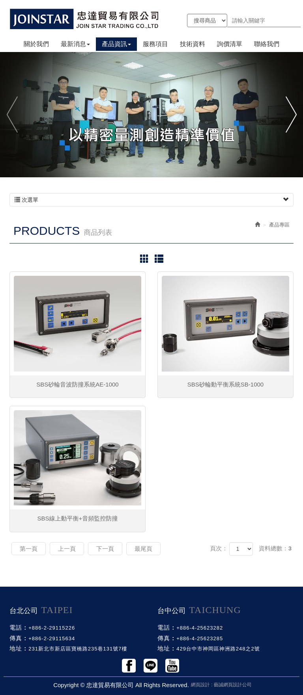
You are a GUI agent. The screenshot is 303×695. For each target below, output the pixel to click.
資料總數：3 (275, 548)
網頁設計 (200, 685)
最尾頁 (143, 548)
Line (150, 666)
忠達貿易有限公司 (84, 19)
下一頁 (105, 548)
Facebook (129, 666)
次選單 (151, 200)
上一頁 (67, 548)
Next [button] (290, 114)
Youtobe (172, 666)
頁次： (219, 548)
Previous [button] (13, 114)
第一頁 (28, 548)
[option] (151, 114)
